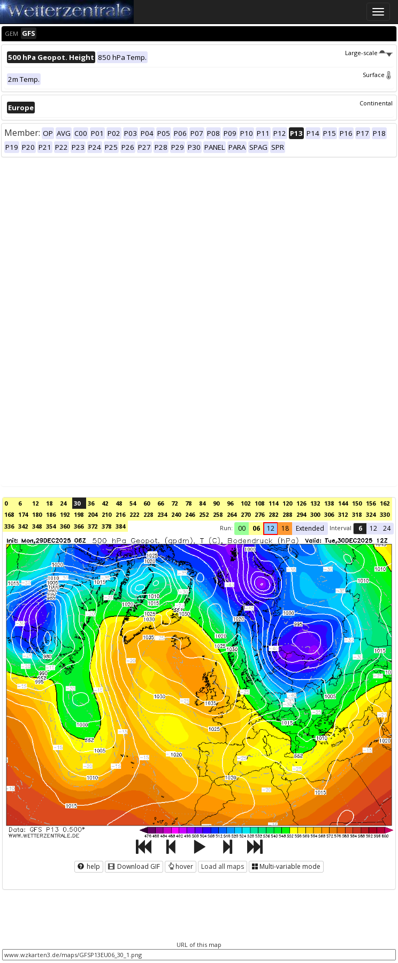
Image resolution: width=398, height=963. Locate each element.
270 (245, 514)
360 (65, 526)
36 (91, 503)
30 (77, 503)
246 (190, 514)
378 (106, 526)
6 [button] (360, 528)
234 (162, 514)
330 (384, 514)
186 (51, 514)
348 (37, 526)
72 (174, 503)
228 (148, 514)
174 (23, 514)
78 (188, 503)
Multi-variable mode (286, 866)
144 (343, 503)
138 (329, 503)
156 (371, 503)
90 (216, 503)
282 (273, 514)
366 (78, 526)
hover (180, 866)
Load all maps (222, 866)
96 (230, 503)
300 (315, 514)
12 (35, 503)
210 (106, 514)
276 (259, 514)
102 (245, 503)
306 (329, 514)
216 (120, 514)
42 (105, 503)
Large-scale (369, 53)
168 (9, 514)
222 (134, 514)
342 (23, 526)
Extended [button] (310, 528)
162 (384, 503)
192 (65, 514)
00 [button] (242, 528)
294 (301, 514)
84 (202, 503)
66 (160, 503)
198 (78, 514)
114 (273, 503)
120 (287, 503)
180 (37, 514)
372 (92, 526)
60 (146, 503)
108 (259, 503)
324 (371, 514)
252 (204, 514)
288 (287, 514)
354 (51, 526)
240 (176, 514)
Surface (378, 75)
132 (315, 503)
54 (132, 503)
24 (63, 503)
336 (9, 526)
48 (119, 503)
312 (343, 514)
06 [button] (256, 528)
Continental (376, 103)
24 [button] (387, 528)
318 (357, 514)
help (89, 866)
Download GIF (134, 866)
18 (49, 503)
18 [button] (285, 528)
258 (218, 514)
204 (92, 514)
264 (231, 514)
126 (301, 503)
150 (357, 503)
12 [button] (270, 528)
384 (120, 526)
